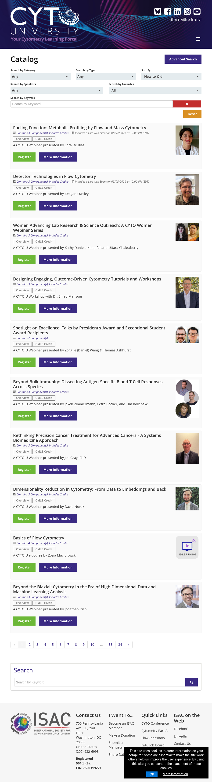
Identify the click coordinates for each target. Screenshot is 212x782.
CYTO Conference (155, 723)
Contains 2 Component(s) (32, 338)
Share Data (117, 754)
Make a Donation (122, 735)
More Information (57, 157)
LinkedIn (180, 736)
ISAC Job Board (153, 745)
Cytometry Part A (154, 730)
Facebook (181, 729)
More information (175, 774)
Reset (192, 114)
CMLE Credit (44, 139)
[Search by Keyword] (92, 103)
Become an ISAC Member (121, 725)
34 (120, 644)
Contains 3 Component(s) (32, 133)
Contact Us (182, 743)
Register (24, 157)
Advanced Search (183, 59)
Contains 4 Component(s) (32, 543)
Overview (22, 139)
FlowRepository (153, 738)
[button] (186, 103)
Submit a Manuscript (118, 744)
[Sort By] (171, 76)
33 (110, 644)
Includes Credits (58, 133)
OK (152, 774)
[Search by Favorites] (155, 90)
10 (92, 644)
